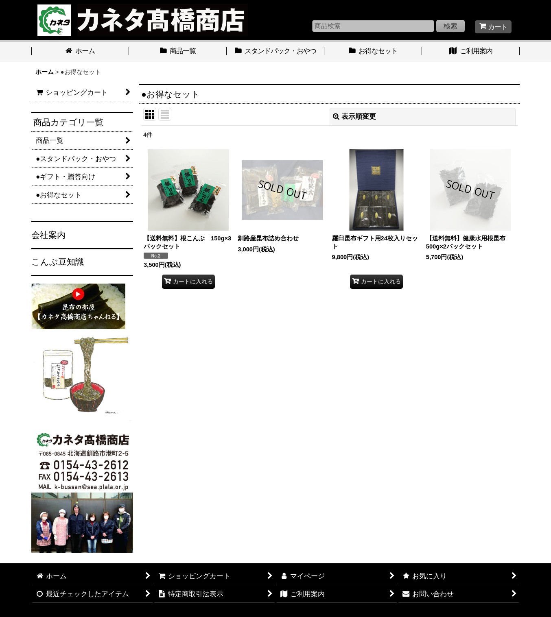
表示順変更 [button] (354, 116)
